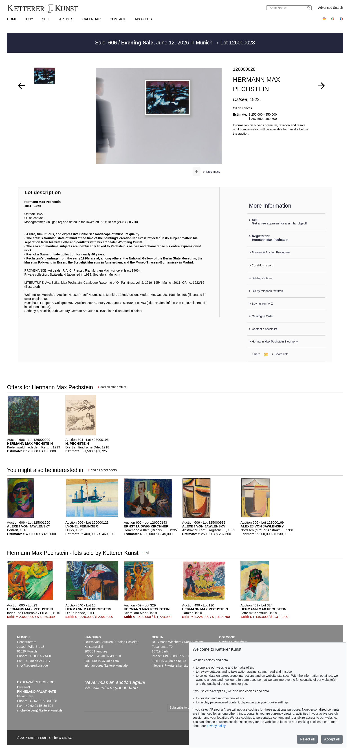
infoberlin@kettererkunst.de (171, 665)
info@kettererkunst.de (32, 665)
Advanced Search (330, 7)
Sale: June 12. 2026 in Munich (154, 43)
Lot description (42, 192)
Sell (46, 19)
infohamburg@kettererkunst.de (106, 665)
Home (12, 19)
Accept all (332, 739)
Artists (66, 19)
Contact (118, 19)
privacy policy (216, 726)
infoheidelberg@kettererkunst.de (40, 710)
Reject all (307, 739)
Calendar (91, 19)
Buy (29, 19)
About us (143, 19)
